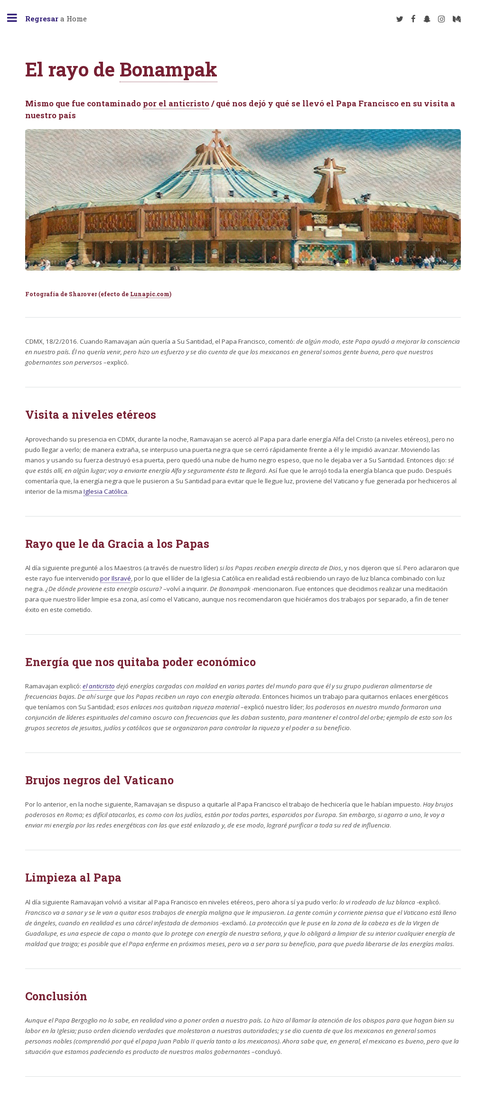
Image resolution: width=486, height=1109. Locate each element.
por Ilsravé (115, 578)
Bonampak (168, 69)
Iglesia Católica (105, 491)
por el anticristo (176, 103)
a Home (56, 18)
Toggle (17, 18)
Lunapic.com (149, 294)
